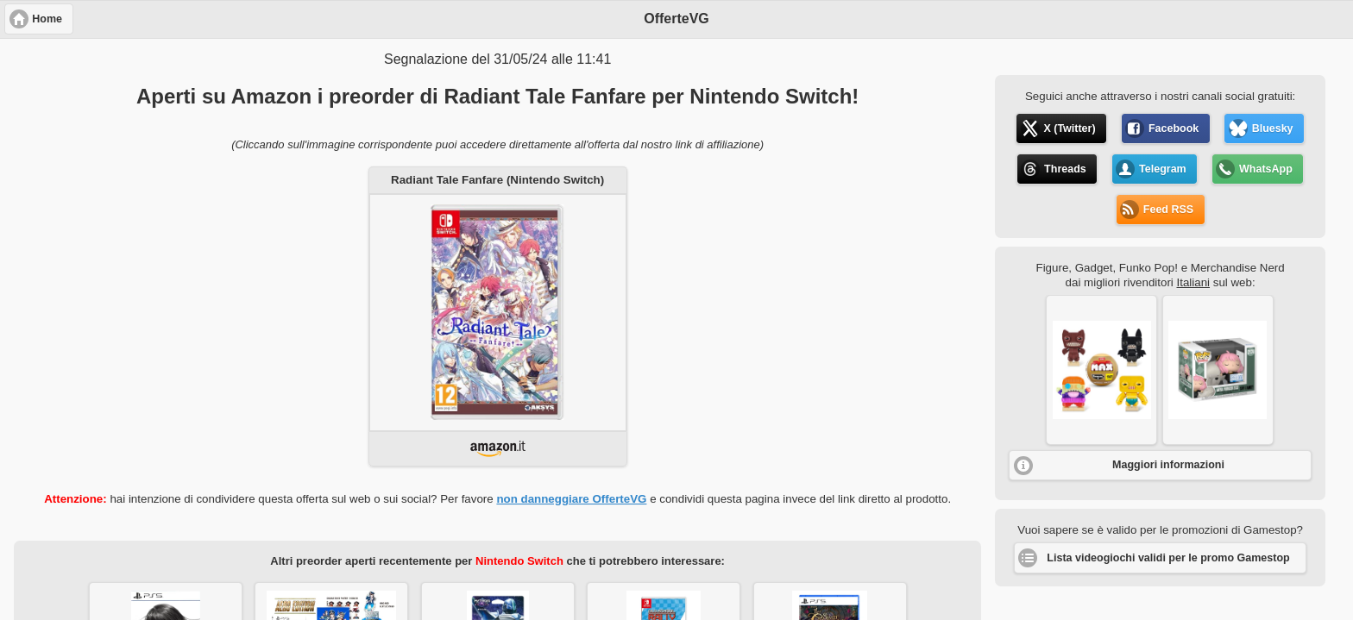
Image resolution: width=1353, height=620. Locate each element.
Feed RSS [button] (1168, 210)
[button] (1101, 370)
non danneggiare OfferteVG (571, 498)
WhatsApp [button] (1266, 169)
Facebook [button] (1173, 128)
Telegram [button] (1162, 169)
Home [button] (47, 19)
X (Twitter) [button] (1069, 128)
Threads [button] (1065, 169)
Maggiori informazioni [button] (1168, 465)
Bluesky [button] (1272, 128)
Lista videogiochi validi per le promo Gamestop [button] (1168, 558)
